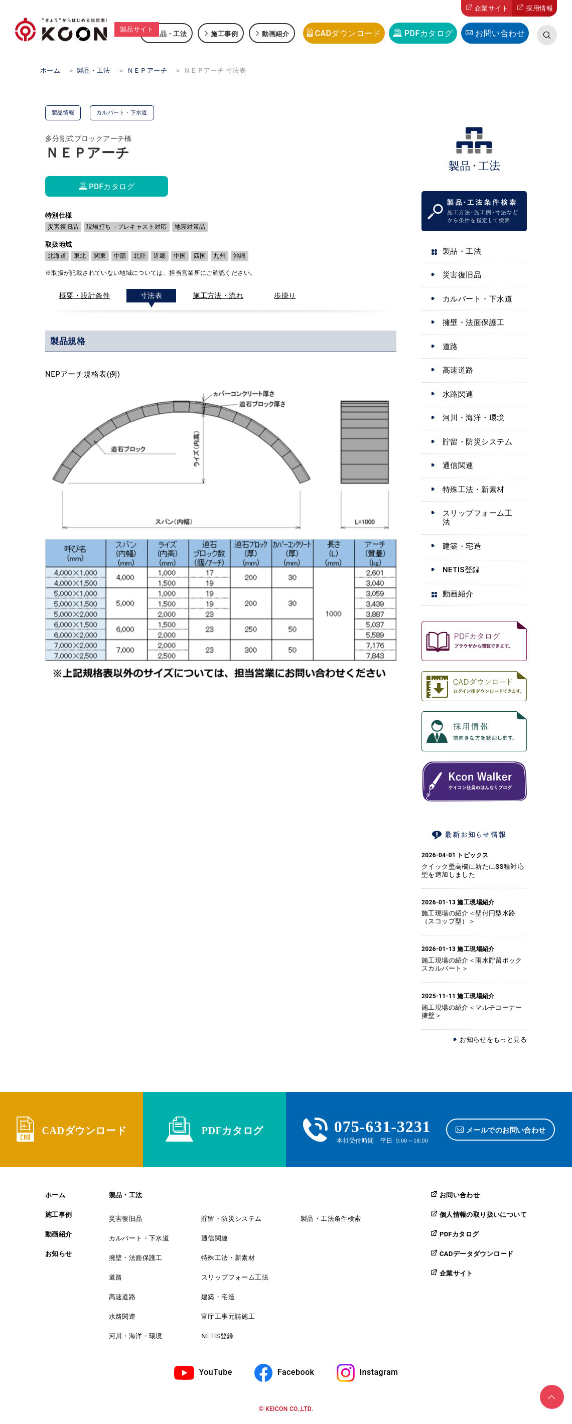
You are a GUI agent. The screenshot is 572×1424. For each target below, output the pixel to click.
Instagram (379, 1372)
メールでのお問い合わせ (506, 1129)
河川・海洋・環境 (474, 417)
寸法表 (151, 295)
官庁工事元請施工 (228, 1316)
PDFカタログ (428, 33)
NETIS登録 (461, 569)
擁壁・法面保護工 (474, 322)
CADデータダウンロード (476, 1253)
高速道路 (458, 370)
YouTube (215, 1372)
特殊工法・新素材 (474, 489)
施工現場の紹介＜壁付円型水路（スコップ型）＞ (468, 917)
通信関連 (458, 465)
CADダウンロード (348, 33)
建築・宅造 (462, 546)
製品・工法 (170, 33)
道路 (450, 346)
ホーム (55, 1195)
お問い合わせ (500, 33)
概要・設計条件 (84, 295)
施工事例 (224, 33)
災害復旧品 (462, 274)
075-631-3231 (382, 1125)
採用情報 (539, 8)
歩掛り (285, 295)
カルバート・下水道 (477, 298)
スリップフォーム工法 (477, 518)
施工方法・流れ (218, 295)
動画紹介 (275, 33)
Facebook (295, 1372)
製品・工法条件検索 (331, 1218)
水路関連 (458, 394)
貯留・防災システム (477, 441)
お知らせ (58, 1253)
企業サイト (491, 8)
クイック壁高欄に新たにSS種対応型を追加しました (472, 870)
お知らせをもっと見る (493, 1039)
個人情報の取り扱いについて (483, 1214)
